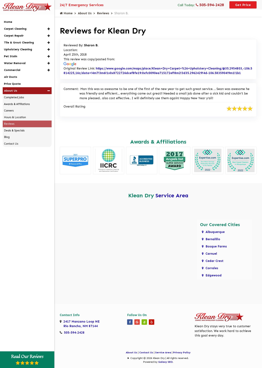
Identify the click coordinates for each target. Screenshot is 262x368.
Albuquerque (215, 232)
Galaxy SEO (165, 361)
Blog (7, 137)
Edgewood (214, 275)
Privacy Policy (181, 352)
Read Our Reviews (27, 359)
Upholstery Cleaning (18, 49)
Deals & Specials (14, 130)
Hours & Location (15, 117)
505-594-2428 (210, 4)
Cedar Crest (214, 261)
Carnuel (211, 253)
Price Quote (12, 83)
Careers (9, 110)
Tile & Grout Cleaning (19, 42)
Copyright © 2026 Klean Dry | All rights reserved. (159, 358)
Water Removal (15, 63)
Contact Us (146, 352)
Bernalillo (213, 239)
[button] (49, 29)
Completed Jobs (14, 97)
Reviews (103, 13)
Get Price (243, 5)
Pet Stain (10, 56)
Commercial (12, 70)
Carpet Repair (14, 35)
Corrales (212, 268)
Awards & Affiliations (17, 104)
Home (66, 13)
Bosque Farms (216, 246)
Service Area (172, 195)
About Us (85, 13)
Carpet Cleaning (15, 28)
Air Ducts (10, 77)
